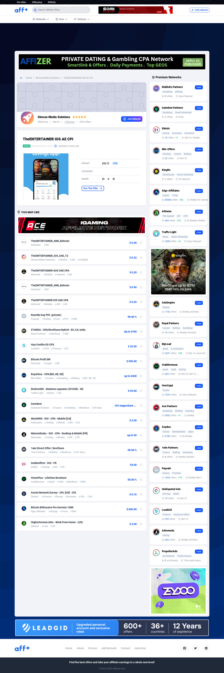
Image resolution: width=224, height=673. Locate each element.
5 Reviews (70, 122)
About (80, 648)
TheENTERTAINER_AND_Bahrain (50, 240)
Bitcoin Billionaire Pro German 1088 (52, 507)
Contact (125, 648)
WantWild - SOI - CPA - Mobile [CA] (51, 418)
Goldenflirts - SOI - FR (44, 462)
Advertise (140, 648)
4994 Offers (85, 122)
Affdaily (52, 2)
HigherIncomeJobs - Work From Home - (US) (57, 522)
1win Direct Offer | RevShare (47, 448)
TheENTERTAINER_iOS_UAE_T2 (49, 255)
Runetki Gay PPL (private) (46, 314)
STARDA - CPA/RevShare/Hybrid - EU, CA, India (58, 329)
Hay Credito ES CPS (42, 344)
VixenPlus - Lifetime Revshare (49, 477)
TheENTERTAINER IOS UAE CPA (49, 300)
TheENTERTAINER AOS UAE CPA (50, 270)
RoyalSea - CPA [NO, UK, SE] (47, 374)
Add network (199, 10)
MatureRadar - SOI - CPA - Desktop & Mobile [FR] (59, 433)
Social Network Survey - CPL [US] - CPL (54, 492)
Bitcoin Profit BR (40, 359)
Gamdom (36, 403)
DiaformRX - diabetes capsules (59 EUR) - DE (57, 388)
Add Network (108, 648)
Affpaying (37, 2)
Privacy (92, 648)
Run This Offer (92, 188)
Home (29, 78)
